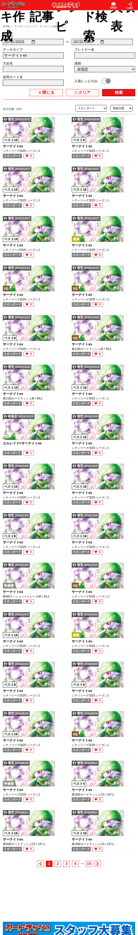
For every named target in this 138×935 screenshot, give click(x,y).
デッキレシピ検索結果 (51, 26)
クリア (84, 92)
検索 (119, 92)
